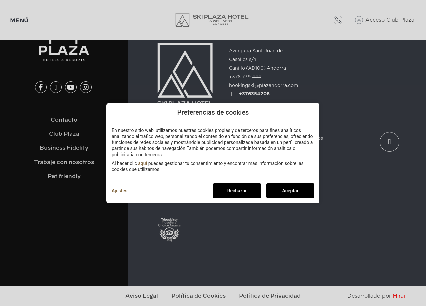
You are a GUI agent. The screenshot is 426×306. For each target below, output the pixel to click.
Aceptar (290, 190)
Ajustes (119, 190)
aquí (142, 163)
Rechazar (237, 190)
